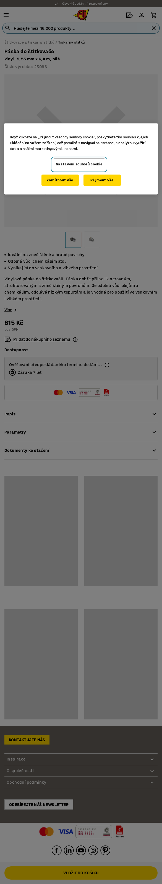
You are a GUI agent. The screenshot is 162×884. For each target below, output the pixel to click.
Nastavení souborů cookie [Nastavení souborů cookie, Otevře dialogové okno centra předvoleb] (79, 164)
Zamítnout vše (60, 180)
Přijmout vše (101, 180)
